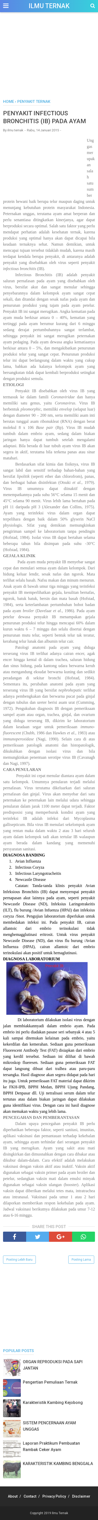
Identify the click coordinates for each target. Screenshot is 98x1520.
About (13, 1496)
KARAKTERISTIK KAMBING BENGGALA (58, 1463)
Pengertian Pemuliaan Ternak (50, 1382)
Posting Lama (81, 1259)
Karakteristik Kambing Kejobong (53, 1402)
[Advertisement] (49, 58)
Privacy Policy (54, 1496)
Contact (30, 1496)
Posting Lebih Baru (19, 1259)
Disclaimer (81, 1496)
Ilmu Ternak (49, 6)
